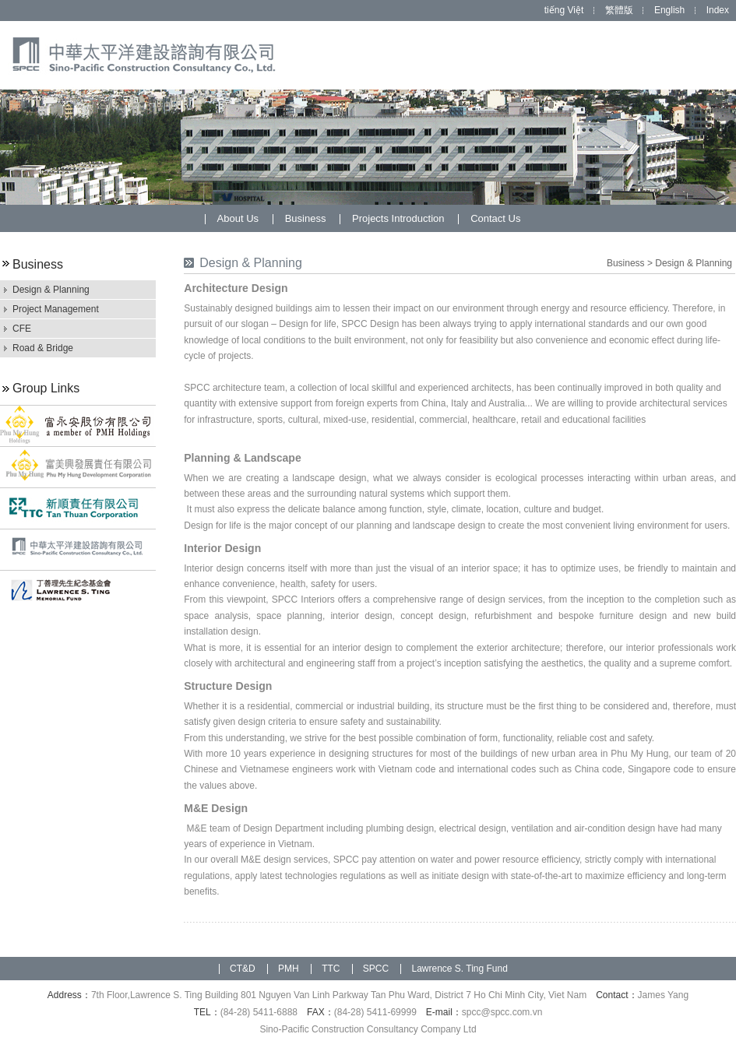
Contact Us (495, 218)
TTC (331, 968)
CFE (21, 328)
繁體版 (619, 10)
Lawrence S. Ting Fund (459, 968)
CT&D (242, 968)
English (669, 10)
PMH (288, 968)
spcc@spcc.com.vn (502, 1012)
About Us (239, 218)
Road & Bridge (42, 348)
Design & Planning (51, 289)
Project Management (55, 309)
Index (717, 10)
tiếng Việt (563, 10)
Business (307, 218)
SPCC (376, 968)
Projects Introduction (399, 218)
